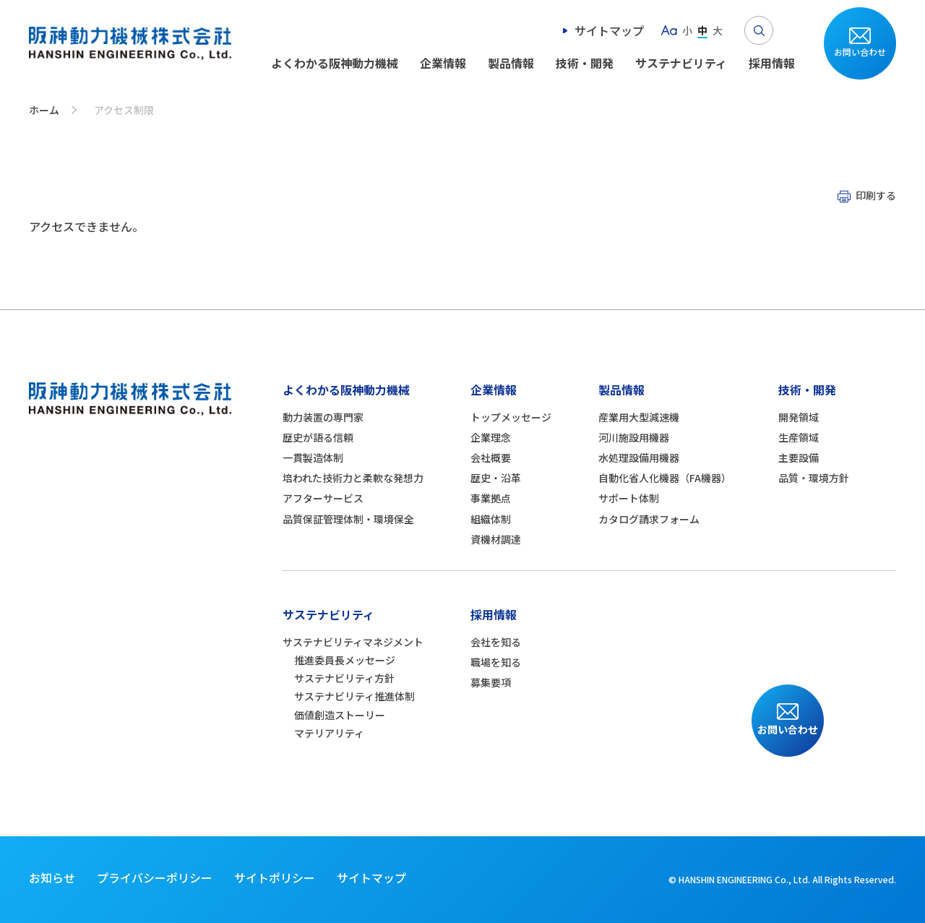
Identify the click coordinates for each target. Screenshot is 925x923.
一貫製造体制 (313, 457)
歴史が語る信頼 (318, 437)
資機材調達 (495, 539)
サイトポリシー (274, 877)
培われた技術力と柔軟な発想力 (353, 478)
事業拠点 (490, 498)
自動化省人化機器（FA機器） (664, 478)
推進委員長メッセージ (344, 660)
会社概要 (490, 457)
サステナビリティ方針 (344, 678)
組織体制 (490, 519)
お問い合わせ (860, 52)
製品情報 (511, 63)
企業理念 (490, 437)
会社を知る (495, 642)
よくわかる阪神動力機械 (334, 63)
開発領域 (798, 417)
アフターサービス (323, 498)
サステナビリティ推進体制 (354, 696)
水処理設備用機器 (638, 457)
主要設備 (798, 457)
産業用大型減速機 (638, 417)
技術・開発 (585, 63)
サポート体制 (628, 498)
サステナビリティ (681, 63)
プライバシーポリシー (154, 877)
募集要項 (490, 682)
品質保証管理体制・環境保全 (348, 519)
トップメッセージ (510, 417)
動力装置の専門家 (323, 417)
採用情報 (772, 63)
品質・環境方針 (813, 478)
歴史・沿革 (495, 478)
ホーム (44, 109)
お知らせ (52, 877)
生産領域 (798, 437)
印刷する (876, 195)
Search (758, 30)
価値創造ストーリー (339, 715)
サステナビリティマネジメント (353, 642)
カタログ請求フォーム (649, 519)
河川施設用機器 (633, 437)
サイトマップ (609, 30)
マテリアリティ (329, 733)
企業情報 (443, 63)
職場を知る (495, 662)
